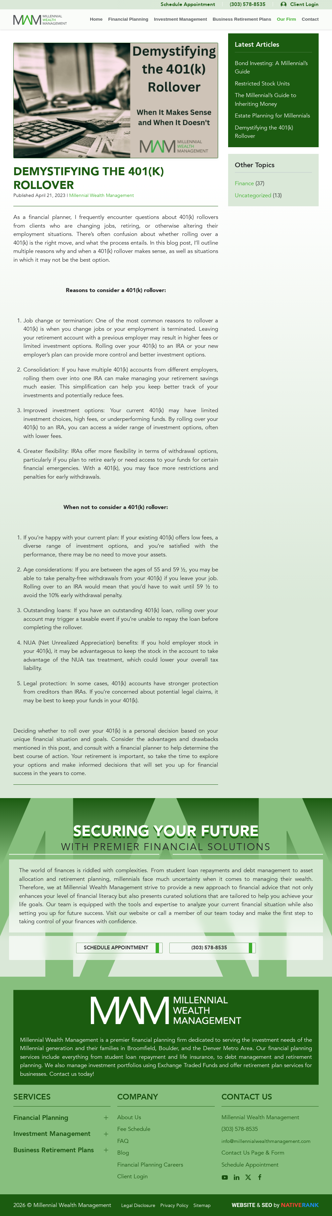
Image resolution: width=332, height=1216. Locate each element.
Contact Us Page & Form (252, 1153)
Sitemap (202, 1205)
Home (96, 19)
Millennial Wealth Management (101, 195)
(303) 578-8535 (239, 1129)
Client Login (132, 1176)
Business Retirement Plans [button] (242, 19)
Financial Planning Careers (150, 1165)
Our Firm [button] (286, 19)
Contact (310, 19)
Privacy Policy (174, 1205)
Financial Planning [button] (128, 19)
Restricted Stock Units (262, 93)
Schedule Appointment (250, 1165)
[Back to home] (40, 20)
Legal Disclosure (138, 1205)
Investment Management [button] (180, 19)
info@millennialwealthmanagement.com (266, 1141)
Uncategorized (253, 205)
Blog (123, 1153)
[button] (115, 100)
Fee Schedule (133, 1129)
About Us (129, 1117)
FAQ (123, 1141)
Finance (244, 193)
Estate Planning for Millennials (272, 125)
